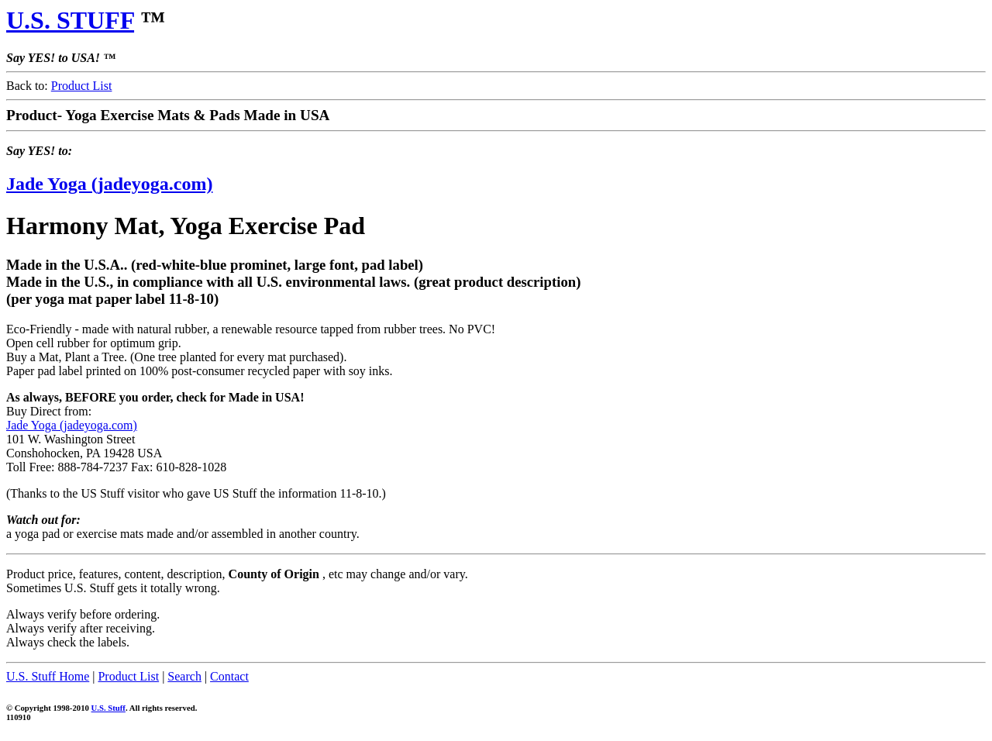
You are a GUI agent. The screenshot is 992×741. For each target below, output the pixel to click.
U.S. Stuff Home (47, 676)
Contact (229, 676)
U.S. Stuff (108, 707)
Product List (81, 85)
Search (184, 676)
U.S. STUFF (70, 20)
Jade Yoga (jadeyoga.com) (109, 184)
